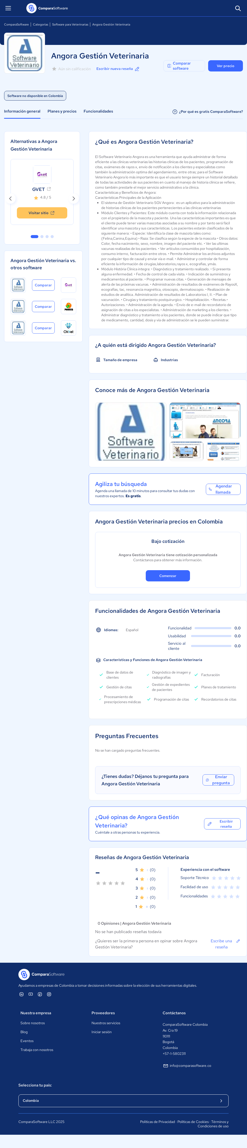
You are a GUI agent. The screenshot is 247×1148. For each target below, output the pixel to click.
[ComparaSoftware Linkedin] (21, 994)
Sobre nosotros (32, 1023)
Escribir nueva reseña (118, 69)
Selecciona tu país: (35, 1085)
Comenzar (167, 575)
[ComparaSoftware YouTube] (31, 994)
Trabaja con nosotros (36, 1049)
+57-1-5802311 (174, 1053)
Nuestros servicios (106, 1023)
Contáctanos (174, 1013)
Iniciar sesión (102, 1032)
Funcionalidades (98, 111)
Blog (24, 1032)
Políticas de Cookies (193, 1121)
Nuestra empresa (35, 1013)
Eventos (26, 1041)
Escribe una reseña (226, 944)
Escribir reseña (220, 824)
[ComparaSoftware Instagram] (49, 994)
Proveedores (103, 1013)
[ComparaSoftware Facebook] (40, 994)
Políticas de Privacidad (157, 1121)
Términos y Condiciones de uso (213, 1124)
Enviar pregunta (217, 780)
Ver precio (225, 66)
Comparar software (179, 66)
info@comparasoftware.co (187, 1066)
